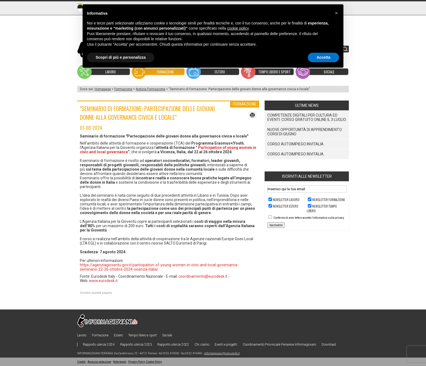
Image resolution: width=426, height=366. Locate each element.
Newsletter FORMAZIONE (328, 199)
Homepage (103, 89)
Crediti (81, 361)
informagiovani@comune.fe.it (222, 353)
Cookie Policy (154, 361)
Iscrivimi (276, 225)
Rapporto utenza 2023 (136, 344)
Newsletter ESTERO (285, 206)
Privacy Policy (136, 361)
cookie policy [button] (238, 28)
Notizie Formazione (150, 89)
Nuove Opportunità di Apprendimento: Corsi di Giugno (305, 131)
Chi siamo (202, 344)
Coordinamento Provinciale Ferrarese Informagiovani (279, 344)
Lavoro (81, 335)
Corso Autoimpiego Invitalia (295, 144)
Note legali (119, 361)
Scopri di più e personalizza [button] (121, 57)
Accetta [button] (323, 57)
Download (329, 344)
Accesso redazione (99, 361)
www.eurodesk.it (103, 281)
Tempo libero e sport (142, 335)
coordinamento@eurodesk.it (202, 276)
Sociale (167, 335)
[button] (336, 13)
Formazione (123, 89)
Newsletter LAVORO (286, 199)
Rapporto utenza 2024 (99, 344)
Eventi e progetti (226, 344)
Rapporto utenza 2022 (173, 344)
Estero (118, 335)
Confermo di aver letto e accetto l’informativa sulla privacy (308, 217)
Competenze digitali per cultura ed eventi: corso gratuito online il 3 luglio (306, 117)
